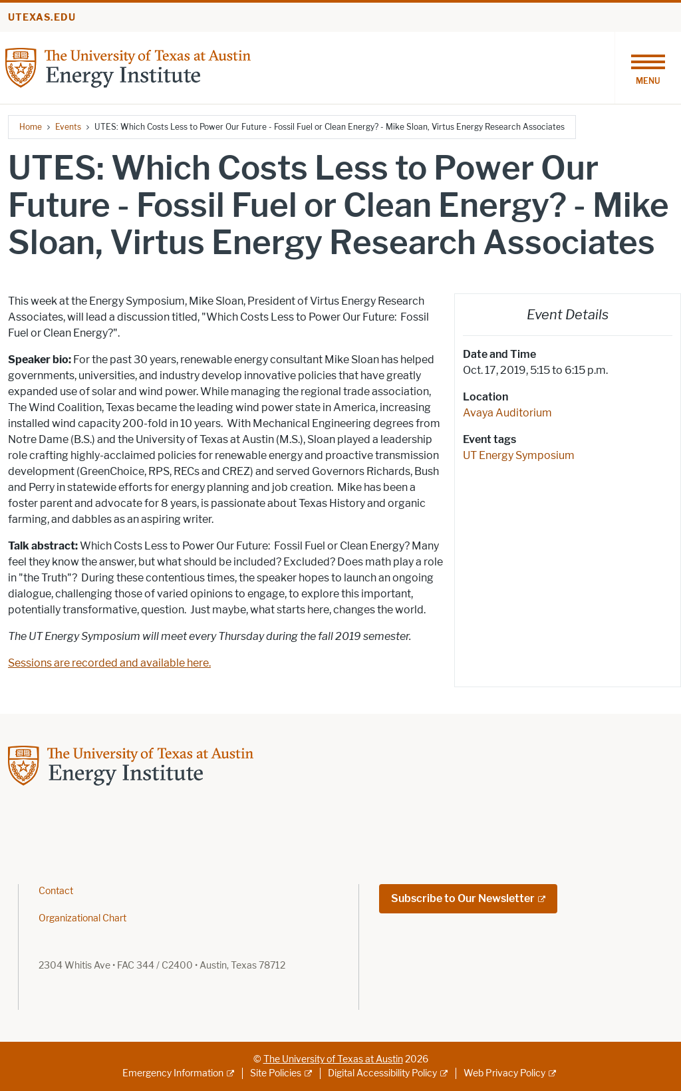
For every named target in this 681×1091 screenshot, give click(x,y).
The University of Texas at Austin (333, 1059)
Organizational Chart (82, 918)
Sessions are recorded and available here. (109, 663)
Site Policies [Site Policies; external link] (275, 1073)
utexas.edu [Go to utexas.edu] (42, 17)
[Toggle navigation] (647, 68)
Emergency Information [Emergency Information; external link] (172, 1073)
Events (68, 127)
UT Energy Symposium (519, 455)
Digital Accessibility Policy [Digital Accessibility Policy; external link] (382, 1073)
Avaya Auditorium (507, 412)
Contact (56, 891)
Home (30, 127)
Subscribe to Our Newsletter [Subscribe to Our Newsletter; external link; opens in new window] (463, 898)
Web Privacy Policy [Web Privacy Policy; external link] (504, 1073)
